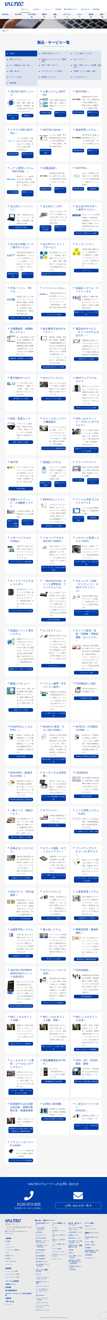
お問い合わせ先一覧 (78, 1205)
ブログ (7, 1253)
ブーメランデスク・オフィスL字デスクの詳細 (86, 879)
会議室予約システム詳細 (21, 956)
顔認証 (55, 16)
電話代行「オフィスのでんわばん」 (42, 1241)
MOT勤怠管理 (40, 1250)
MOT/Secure (40, 1295)
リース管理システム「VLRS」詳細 (86, 831)
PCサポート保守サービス (59, 1236)
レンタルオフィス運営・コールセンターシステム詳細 (21, 1092)
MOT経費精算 (40, 1256)
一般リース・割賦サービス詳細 (20, 837)
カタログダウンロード (93, 481)
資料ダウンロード (60, 114)
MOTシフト (39, 1253)
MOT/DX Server (41, 1238)
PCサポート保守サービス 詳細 (86, 233)
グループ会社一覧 (10, 1261)
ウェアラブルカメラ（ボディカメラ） (42, 1278)
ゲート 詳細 (78, 480)
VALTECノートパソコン (58, 1231)
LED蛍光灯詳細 (86, 796)
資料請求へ (27, 115)
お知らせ (47, 9)
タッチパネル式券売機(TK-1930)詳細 (53, 798)
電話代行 (44, 16)
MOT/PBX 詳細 (78, 112)
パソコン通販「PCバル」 (59, 1245)
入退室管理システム (75, 1232)
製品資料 (91, 16)
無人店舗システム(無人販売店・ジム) (75, 1241)
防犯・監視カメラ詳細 (20, 442)
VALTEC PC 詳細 (20, 227)
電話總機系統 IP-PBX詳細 (53, 1081)
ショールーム (9, 1264)
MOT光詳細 (21, 488)
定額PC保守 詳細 (13, 275)
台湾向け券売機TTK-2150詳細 (53, 1119)
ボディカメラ (67, 16)
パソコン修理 (56, 1249)
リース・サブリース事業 (12, 1277)
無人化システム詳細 (53, 959)
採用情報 (58, 9)
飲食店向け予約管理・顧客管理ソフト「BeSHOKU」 (75, 1261)
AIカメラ (80, 16)
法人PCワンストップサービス (59, 1255)
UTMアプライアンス (42, 1310)
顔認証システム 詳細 (45, 484)
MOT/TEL (5, 14)
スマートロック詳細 (53, 918)
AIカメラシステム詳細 (53, 398)
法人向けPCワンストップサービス (53, 274)
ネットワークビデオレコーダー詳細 (21, 610)
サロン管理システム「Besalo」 (75, 1256)
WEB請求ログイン (71, 9)
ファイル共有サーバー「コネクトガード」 (42, 1290)
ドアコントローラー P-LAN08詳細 (20, 1160)
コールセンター (90, 1258)
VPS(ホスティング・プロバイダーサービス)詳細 (86, 450)
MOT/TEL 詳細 (13, 154)
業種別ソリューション (91, 1233)
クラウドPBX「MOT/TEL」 (40, 1228)
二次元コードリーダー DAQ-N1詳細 (86, 1127)
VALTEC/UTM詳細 (53, 620)
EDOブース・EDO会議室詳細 (21, 918)
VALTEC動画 (31, 16)
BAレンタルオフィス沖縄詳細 (21, 1043)
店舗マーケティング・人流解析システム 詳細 (13, 523)
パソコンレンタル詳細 (53, 314)
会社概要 (7, 1241)
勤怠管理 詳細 (78, 150)
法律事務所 (88, 1255)
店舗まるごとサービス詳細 (21, 878)
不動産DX (88, 1247)
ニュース (7, 1244)
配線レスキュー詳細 (20, 710)
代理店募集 (96, 9)
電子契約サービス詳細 (20, 398)
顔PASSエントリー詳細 (53, 526)
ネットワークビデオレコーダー (42, 1306)
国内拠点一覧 (9, 1255)
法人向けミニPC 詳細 (45, 228)
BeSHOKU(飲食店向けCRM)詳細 (21, 799)
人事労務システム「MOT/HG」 (42, 1246)
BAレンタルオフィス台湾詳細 (86, 1049)
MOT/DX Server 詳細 (45, 152)
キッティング (86, 270)
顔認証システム (74, 1235)
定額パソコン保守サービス (58, 1240)
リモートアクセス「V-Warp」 (42, 1299)
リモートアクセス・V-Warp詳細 (20, 562)
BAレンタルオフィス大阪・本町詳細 (53, 1048)
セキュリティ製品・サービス (42, 1270)
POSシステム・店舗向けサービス (75, 1246)
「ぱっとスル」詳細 (86, 672)
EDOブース (88, 1226)
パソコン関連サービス (58, 1224)
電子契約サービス (42, 1261)
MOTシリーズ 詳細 (12, 117)
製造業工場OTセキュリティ (92, 1238)
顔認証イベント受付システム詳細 (21, 669)
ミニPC (54, 1228)
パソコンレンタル (58, 1251)
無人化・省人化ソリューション (75, 1224)
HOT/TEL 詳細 (78, 189)
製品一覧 (24, 9)
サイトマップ (9, 1304)
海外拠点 (7, 1258)
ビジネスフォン (53, 665)
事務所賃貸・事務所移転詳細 (86, 959)
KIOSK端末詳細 (86, 996)
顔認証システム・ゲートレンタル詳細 (86, 313)
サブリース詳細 (53, 825)
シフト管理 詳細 (12, 192)
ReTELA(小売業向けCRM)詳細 (86, 756)
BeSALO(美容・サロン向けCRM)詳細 (53, 760)
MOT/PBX (18, 14)
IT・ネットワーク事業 (11, 1271)
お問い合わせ (85, 9)
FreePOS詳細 (20, 756)
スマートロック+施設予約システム (76, 1228)
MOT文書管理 (40, 1258)
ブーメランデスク (91, 1229)
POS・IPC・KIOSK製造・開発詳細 (86, 1081)
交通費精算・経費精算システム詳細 (21, 358)
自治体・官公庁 (90, 1245)
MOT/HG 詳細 (45, 113)
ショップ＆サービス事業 (12, 1274)
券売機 (71, 1250)
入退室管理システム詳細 (86, 918)
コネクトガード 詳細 (78, 519)
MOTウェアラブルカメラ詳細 (86, 407)
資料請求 (93, 189)
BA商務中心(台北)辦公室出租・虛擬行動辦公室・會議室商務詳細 (21, 1130)
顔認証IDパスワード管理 (42, 1282)
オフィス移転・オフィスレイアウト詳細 (53, 876)
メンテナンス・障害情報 (12, 1250)
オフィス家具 (89, 1223)
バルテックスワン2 (42, 1303)
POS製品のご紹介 (86, 698)
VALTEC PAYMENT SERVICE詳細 (20, 1006)
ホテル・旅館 (89, 1242)
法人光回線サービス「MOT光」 (42, 1265)
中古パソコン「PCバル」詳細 (21, 318)
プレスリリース (9, 1247)
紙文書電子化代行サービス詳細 (53, 367)
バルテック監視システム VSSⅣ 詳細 (86, 563)
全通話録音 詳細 (45, 189)
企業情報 (36, 9)
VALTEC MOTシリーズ (43, 1224)
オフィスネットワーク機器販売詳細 (53, 448)
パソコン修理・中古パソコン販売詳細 (53, 714)
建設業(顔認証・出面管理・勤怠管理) (92, 1251)
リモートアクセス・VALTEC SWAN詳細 (53, 569)
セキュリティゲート (42, 1286)
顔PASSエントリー (75, 1238)
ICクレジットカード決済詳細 (53, 1003)
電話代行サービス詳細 (86, 359)
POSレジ (72, 1253)
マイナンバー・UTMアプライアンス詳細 (86, 613)
